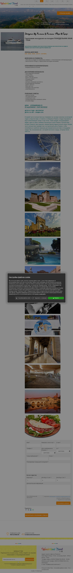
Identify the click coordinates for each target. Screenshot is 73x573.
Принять (56, 298)
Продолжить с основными (40, 298)
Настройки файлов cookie (23, 298)
